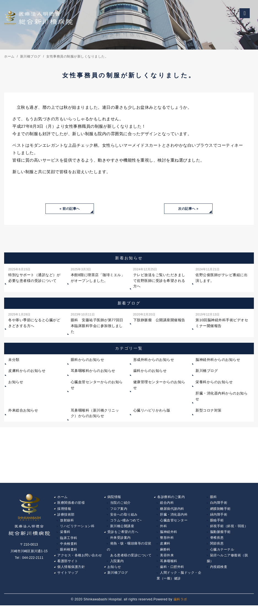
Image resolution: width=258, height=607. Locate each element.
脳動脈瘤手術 (220, 533)
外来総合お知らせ (23, 411)
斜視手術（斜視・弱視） (229, 527)
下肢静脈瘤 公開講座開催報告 (159, 317)
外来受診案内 (120, 539)
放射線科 (67, 521)
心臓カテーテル (222, 550)
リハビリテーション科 (77, 527)
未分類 (14, 360)
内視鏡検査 (218, 568)
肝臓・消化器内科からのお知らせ (221, 396)
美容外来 (167, 556)
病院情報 (114, 497)
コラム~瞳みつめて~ (126, 521)
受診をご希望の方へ (122, 533)
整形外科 (167, 539)
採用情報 (64, 509)
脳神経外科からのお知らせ (217, 360)
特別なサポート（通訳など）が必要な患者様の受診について (34, 275)
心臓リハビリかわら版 (151, 411)
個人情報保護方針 (71, 568)
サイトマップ (67, 574)
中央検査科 (68, 544)
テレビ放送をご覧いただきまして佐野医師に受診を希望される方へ (159, 277)
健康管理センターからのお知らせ (159, 385)
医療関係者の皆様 (71, 503)
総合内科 (167, 503)
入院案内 (117, 562)
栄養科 (65, 533)
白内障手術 (218, 503)
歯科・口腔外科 (172, 568)
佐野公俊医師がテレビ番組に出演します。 (221, 275)
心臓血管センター (174, 521)
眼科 (213, 497)
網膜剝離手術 (220, 509)
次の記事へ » (188, 209)
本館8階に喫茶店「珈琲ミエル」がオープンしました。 (98, 275)
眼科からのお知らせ (87, 360)
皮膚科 (165, 544)
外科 (163, 527)
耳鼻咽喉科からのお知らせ (93, 371)
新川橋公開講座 (122, 527)
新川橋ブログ (206, 371)
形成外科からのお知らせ (153, 360)
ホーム (62, 497)
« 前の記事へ (69, 209)
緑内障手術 (218, 515)
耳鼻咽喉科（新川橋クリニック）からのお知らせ (95, 413)
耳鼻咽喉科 (168, 562)
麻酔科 (165, 550)
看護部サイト (67, 562)
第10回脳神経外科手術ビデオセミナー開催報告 (221, 320)
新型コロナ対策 (208, 411)
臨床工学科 (68, 539)
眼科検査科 (68, 550)
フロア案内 (118, 509)
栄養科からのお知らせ (214, 382)
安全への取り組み (124, 515)
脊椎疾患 (217, 539)
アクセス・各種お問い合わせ (79, 556)
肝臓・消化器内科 (174, 515)
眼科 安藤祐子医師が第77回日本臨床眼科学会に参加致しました (97, 323)
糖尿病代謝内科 (172, 509)
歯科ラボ (180, 601)
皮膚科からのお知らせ (26, 371)
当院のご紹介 (120, 503)
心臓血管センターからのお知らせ (97, 385)
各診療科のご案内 (171, 497)
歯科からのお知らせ (150, 371)
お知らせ (15, 382)
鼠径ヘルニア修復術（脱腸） (227, 559)
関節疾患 (217, 544)
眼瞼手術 (217, 521)
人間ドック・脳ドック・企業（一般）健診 (179, 577)
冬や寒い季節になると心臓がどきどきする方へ (34, 320)
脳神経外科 (168, 533)
